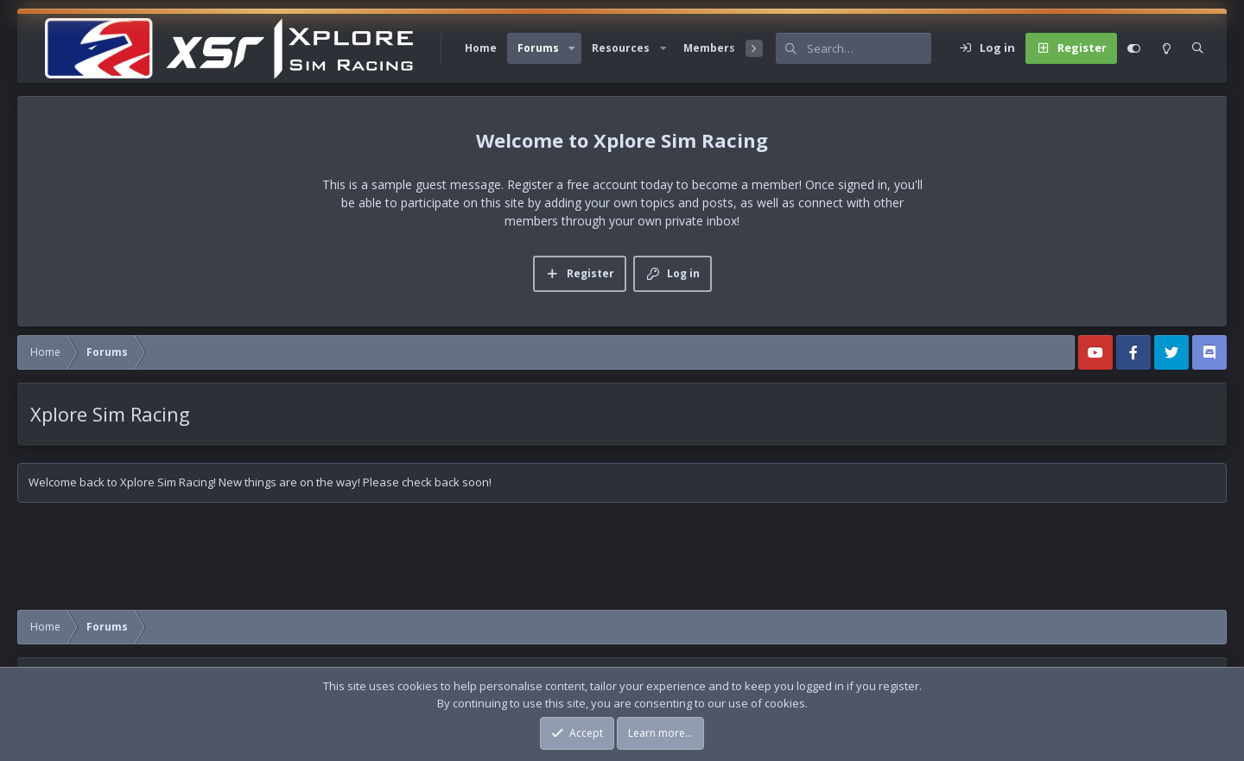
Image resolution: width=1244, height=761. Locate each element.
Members (709, 48)
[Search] (869, 48)
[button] (571, 48)
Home (481, 48)
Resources (621, 48)
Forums (538, 48)
